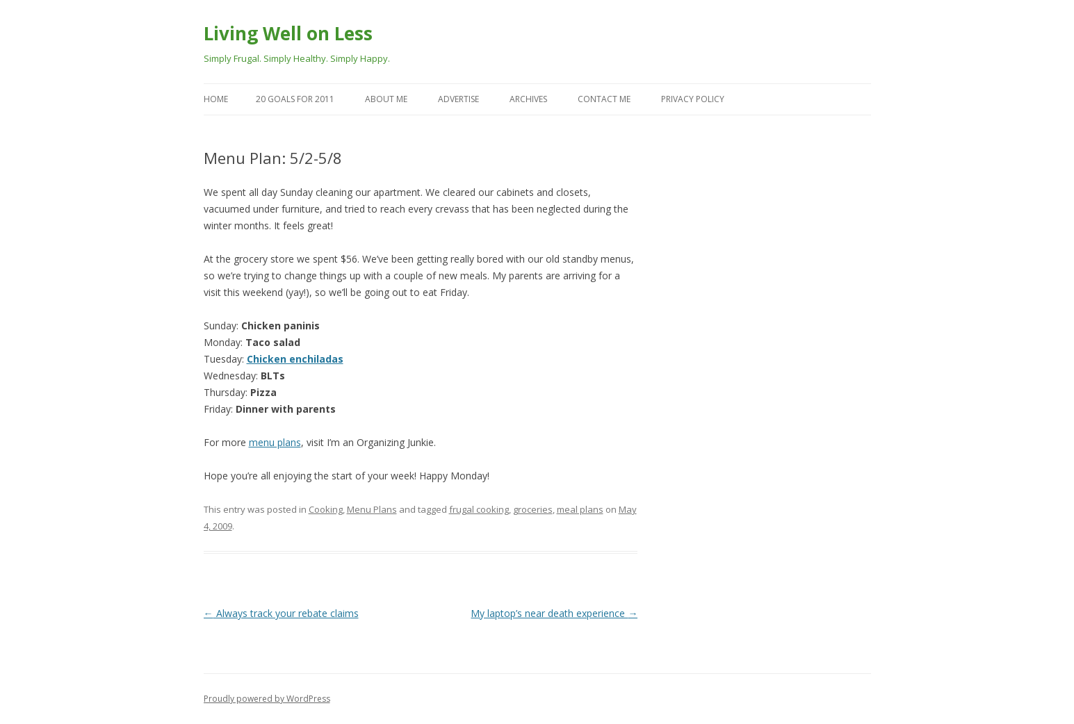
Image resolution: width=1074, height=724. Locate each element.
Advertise (458, 99)
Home (216, 99)
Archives (528, 99)
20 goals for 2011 (295, 99)
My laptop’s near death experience (554, 613)
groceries (533, 509)
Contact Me (604, 99)
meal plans (580, 509)
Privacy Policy (692, 99)
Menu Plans (372, 509)
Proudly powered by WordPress (267, 699)
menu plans (275, 442)
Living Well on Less (288, 33)
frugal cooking (479, 509)
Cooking (326, 509)
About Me (386, 99)
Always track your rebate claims (281, 613)
